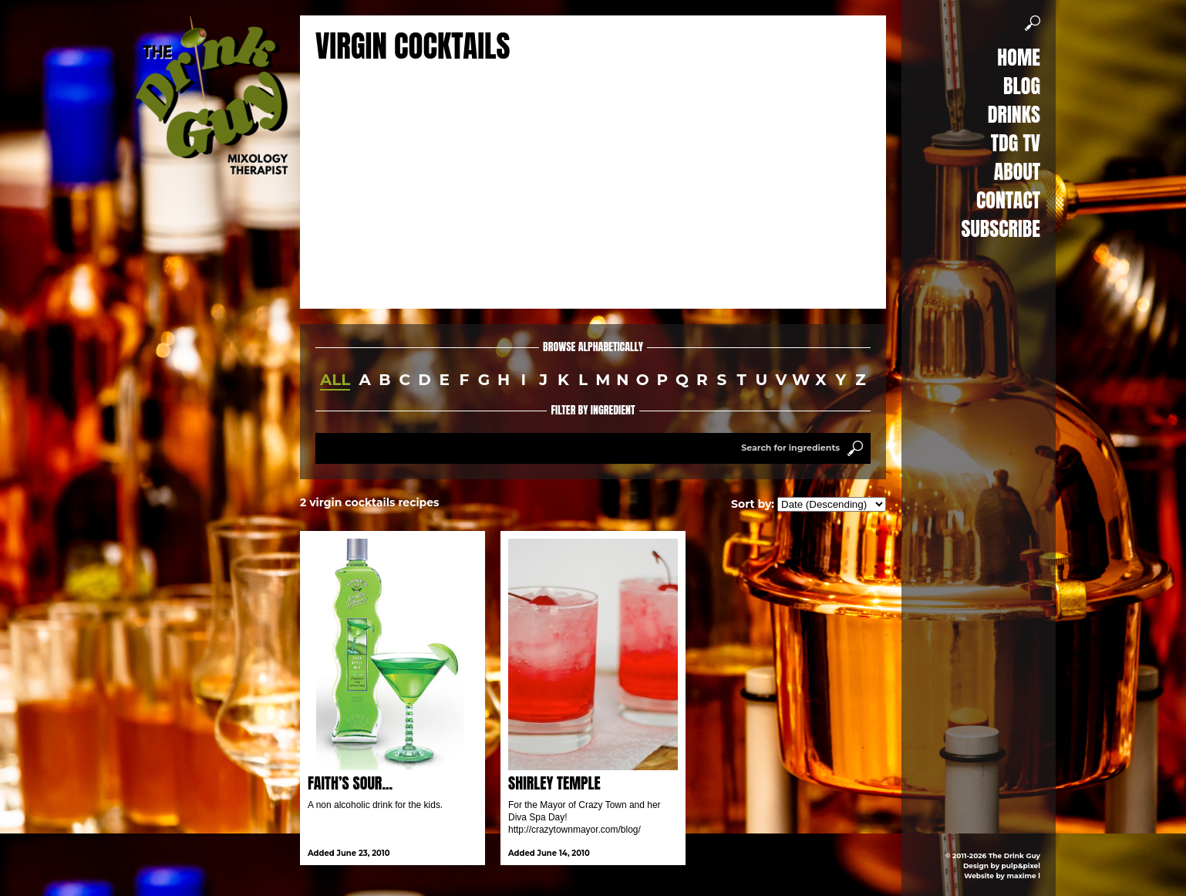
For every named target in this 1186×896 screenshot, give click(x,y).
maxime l (1023, 875)
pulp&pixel (1021, 865)
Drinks (1014, 114)
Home (1018, 57)
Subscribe (1001, 228)
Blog (1021, 85)
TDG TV (1015, 142)
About (1017, 171)
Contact (1008, 200)
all (335, 379)
